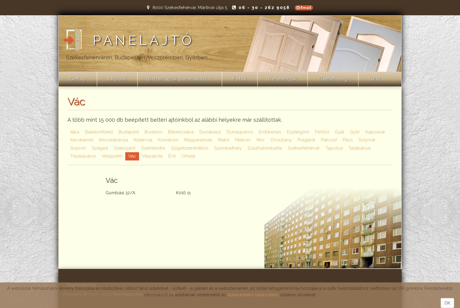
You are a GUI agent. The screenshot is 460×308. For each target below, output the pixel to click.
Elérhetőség (333, 79)
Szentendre (153, 148)
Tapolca (334, 148)
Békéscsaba (181, 132)
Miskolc (243, 140)
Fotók (240, 79)
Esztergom (298, 132)
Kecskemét (81, 140)
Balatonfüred (99, 132)
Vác (132, 156)
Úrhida (188, 156)
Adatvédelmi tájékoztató (253, 294)
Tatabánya (360, 148)
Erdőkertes (270, 132)
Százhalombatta (265, 148)
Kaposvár (375, 132)
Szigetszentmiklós (189, 148)
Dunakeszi (210, 132)
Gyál (339, 132)
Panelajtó (144, 40)
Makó (223, 140)
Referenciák (282, 79)
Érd (171, 156)
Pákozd (329, 140)
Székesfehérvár (304, 148)
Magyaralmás (198, 140)
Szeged (100, 148)
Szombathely (228, 148)
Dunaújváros (240, 132)
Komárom (168, 140)
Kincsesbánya (113, 140)
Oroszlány (281, 140)
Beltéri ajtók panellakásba (179, 79)
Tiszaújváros (83, 156)
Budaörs (153, 132)
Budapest (129, 132)
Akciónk (117, 79)
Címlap (77, 79)
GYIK (375, 79)
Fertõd (322, 132)
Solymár (367, 140)
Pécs (348, 140)
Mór (261, 140)
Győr (355, 132)
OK (447, 303)
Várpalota (152, 156)
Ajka (74, 132)
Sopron (78, 148)
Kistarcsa (143, 140)
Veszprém (112, 156)
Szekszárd (124, 148)
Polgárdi (306, 140)
